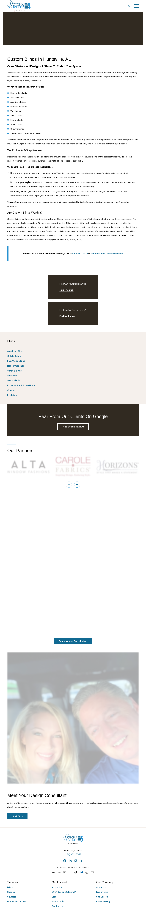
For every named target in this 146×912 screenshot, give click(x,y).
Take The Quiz (66, 290)
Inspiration (57, 756)
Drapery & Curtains (16, 770)
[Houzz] (81, 729)
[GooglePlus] (75, 729)
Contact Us (57, 774)
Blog (54, 765)
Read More (17, 684)
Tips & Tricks (58, 770)
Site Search (102, 765)
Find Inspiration (67, 316)
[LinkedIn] (70, 729)
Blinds (10, 756)
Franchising (102, 760)
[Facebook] (64, 729)
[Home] (19, 6)
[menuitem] (73, 351)
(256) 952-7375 (73, 723)
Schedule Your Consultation (73, 509)
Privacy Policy (103, 770)
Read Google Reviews (73, 426)
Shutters (11, 765)
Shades (11, 760)
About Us (101, 756)
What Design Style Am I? (64, 760)
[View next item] (77, 485)
